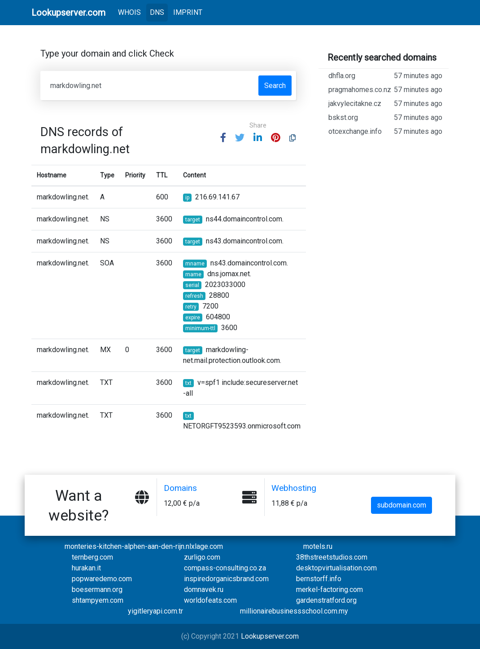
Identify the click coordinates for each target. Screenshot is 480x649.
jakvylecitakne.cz (385, 114)
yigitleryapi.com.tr (155, 611)
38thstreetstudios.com (331, 557)
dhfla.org (385, 76)
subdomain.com (401, 505)
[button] (223, 138)
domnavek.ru (203, 589)
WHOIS (131, 12)
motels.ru (317, 546)
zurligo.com (202, 557)
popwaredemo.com (102, 578)
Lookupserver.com (270, 636)
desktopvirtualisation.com (336, 568)
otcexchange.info (385, 142)
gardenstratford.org (326, 600)
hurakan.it (86, 568)
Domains (181, 487)
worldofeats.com (210, 600)
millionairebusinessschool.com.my (294, 611)
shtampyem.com (97, 600)
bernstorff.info (318, 578)
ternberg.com (92, 557)
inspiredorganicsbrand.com (226, 578)
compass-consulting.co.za (225, 568)
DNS (157, 12)
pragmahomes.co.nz (385, 95)
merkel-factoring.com (329, 589)
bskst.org (385, 128)
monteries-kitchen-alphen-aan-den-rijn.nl (128, 546)
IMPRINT (187, 12)
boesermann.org (97, 589)
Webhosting (295, 487)
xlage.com (207, 546)
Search (275, 85)
